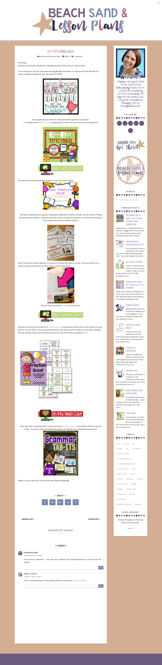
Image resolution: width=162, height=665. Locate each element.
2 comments (78, 56)
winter (132, 494)
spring (134, 484)
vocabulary (121, 494)
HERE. (85, 333)
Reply (101, 568)
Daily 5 (126, 443)
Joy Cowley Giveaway (134, 262)
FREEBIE (119, 449)
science (140, 479)
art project (137, 449)
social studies (122, 484)
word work (121, 499)
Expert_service (30, 573)
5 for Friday (131, 413)
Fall (127, 449)
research (129, 479)
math (134, 469)
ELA (133, 443)
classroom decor (124, 459)
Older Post (94, 519)
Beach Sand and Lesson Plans (50, 56)
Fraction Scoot (55, 327)
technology (131, 489)
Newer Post (28, 519)
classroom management (126, 464)
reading (120, 479)
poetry (132, 474)
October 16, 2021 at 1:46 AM (32, 577)
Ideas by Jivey (45, 122)
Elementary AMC (31, 552)
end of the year (123, 469)
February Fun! (131, 370)
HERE (64, 305)
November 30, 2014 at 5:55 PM (33, 555)
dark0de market (79, 580)
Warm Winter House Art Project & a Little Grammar (135, 284)
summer (120, 489)
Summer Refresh (132, 305)
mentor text (122, 474)
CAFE (118, 443)
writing (138, 504)
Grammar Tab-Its (69, 426)
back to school (123, 454)
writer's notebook (124, 504)
